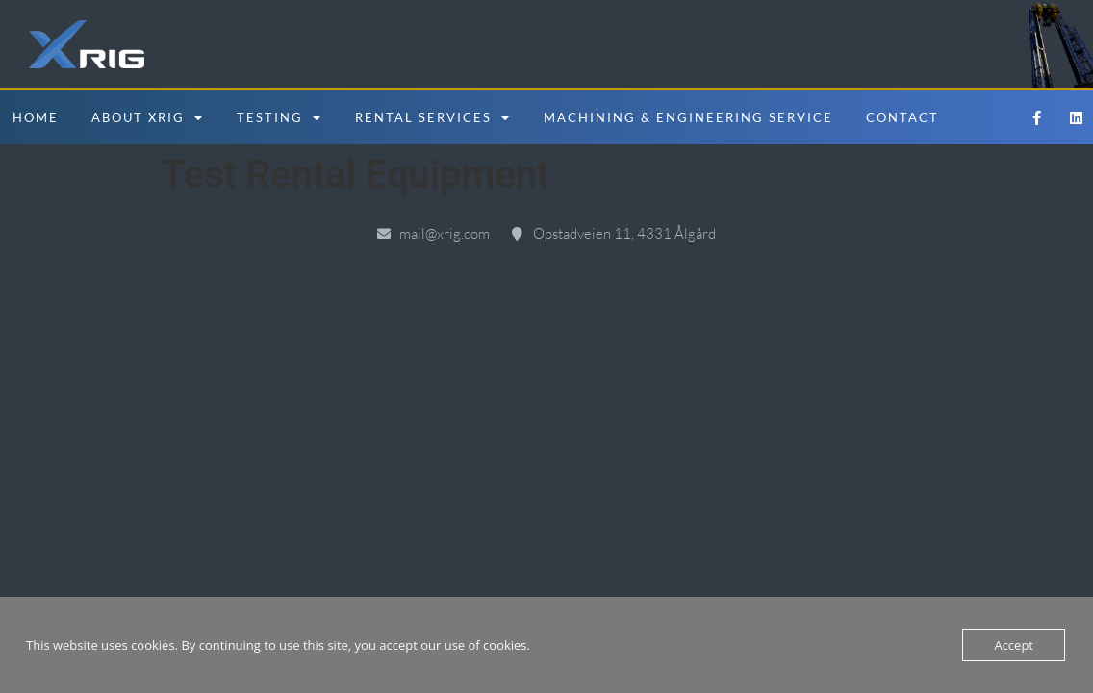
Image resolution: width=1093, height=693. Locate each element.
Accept (1013, 645)
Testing (279, 118)
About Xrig (147, 118)
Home (36, 117)
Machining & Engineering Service (688, 117)
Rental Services (433, 118)
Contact (902, 117)
